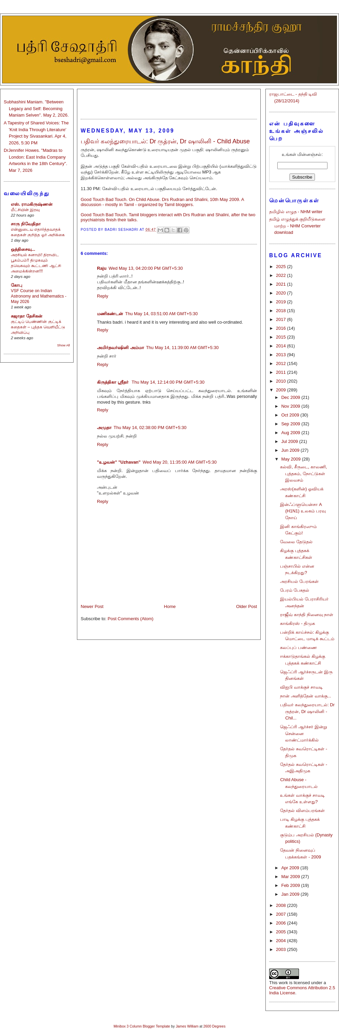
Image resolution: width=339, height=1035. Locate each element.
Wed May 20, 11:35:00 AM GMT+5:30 (180, 462)
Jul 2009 (290, 441)
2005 (281, 931)
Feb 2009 (291, 885)
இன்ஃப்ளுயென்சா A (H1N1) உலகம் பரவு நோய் (302, 511)
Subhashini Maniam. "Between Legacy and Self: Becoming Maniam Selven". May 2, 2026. (36, 108)
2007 (281, 914)
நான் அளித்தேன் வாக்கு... (305, 695)
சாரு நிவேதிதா (26, 223)
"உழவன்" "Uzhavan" (119, 462)
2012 (281, 363)
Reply (102, 296)
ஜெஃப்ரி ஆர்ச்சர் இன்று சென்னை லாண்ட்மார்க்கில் (303, 733)
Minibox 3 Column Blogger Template (142, 1026)
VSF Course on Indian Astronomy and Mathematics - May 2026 (38, 296)
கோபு (16, 285)
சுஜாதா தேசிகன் (26, 316)
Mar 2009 (291, 876)
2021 (281, 284)
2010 (281, 381)
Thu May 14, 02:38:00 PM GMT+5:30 (150, 427)
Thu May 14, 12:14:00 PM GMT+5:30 (168, 382)
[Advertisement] (168, 101)
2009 (281, 389)
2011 (281, 372)
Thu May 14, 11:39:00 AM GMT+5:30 (182, 347)
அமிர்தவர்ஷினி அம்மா (120, 347)
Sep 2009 (291, 423)
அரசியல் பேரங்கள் (299, 581)
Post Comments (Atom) (131, 618)
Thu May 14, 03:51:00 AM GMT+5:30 (161, 313)
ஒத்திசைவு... (23, 249)
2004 (281, 940)
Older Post (246, 606)
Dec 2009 (291, 397)
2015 (281, 337)
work (283, 982)
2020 (281, 293)
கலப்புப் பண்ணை (298, 647)
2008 (281, 905)
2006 (281, 923)
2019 (281, 301)
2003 (281, 949)
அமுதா (104, 427)
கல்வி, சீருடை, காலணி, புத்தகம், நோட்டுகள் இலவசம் (303, 473)
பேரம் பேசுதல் (294, 590)
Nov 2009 (291, 406)
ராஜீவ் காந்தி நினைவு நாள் (306, 614)
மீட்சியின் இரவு (25, 209)
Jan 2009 (291, 894)
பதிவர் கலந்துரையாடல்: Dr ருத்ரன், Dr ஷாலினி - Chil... (307, 711)
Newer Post (92, 606)
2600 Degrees (214, 1026)
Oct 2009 (290, 415)
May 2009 (291, 459)
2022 (281, 275)
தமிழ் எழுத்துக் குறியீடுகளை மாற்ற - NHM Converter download (297, 226)
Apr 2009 (290, 867)
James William (187, 1026)
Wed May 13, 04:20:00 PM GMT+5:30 (145, 268)
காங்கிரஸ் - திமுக (297, 623)
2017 (281, 319)
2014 (281, 345)
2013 (281, 354)
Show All (63, 345)
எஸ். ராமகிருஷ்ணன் (32, 204)
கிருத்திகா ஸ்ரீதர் (113, 382)
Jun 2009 (291, 450)
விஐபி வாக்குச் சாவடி (301, 687)
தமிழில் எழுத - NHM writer (295, 211)
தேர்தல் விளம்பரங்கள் (302, 810)
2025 (281, 266)
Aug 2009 (291, 432)
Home (170, 606)
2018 (281, 310)
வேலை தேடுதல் (296, 541)
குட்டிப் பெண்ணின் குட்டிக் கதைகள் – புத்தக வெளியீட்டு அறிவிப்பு (38, 327)
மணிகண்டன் (110, 313)
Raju (101, 268)
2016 (281, 328)
